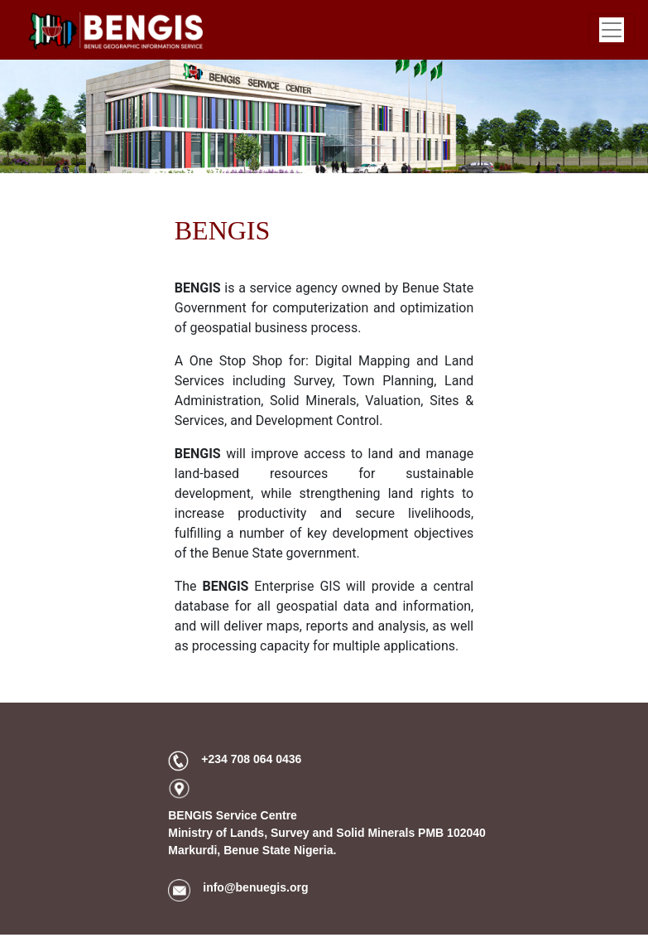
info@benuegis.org (255, 887)
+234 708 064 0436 (251, 759)
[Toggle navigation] (611, 29)
